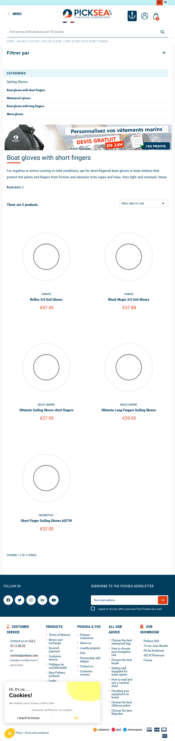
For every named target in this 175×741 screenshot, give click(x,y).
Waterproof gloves (19, 98)
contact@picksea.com (24, 655)
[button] (9, 733)
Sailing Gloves (17, 82)
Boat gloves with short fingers (26, 90)
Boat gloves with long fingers (25, 106)
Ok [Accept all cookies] (76, 718)
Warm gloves (15, 114)
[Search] (87, 32)
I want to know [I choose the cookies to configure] (28, 718)
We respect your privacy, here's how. (32, 703)
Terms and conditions (37, 732)
